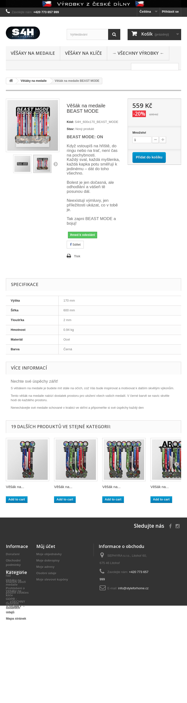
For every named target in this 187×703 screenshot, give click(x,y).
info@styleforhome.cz (133, 588)
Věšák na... (15, 487)
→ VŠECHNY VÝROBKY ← (138, 53)
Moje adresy (45, 567)
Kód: (70, 122)
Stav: (71, 129)
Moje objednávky (49, 554)
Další (55, 163)
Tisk (77, 256)
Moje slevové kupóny (52, 579)
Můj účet (45, 546)
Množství (139, 132)
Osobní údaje (46, 573)
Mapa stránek (16, 618)
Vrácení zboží (16, 582)
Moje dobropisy (48, 560)
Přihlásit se (170, 11)
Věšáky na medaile (33, 53)
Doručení (12, 554)
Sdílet (75, 244)
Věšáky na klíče (83, 53)
